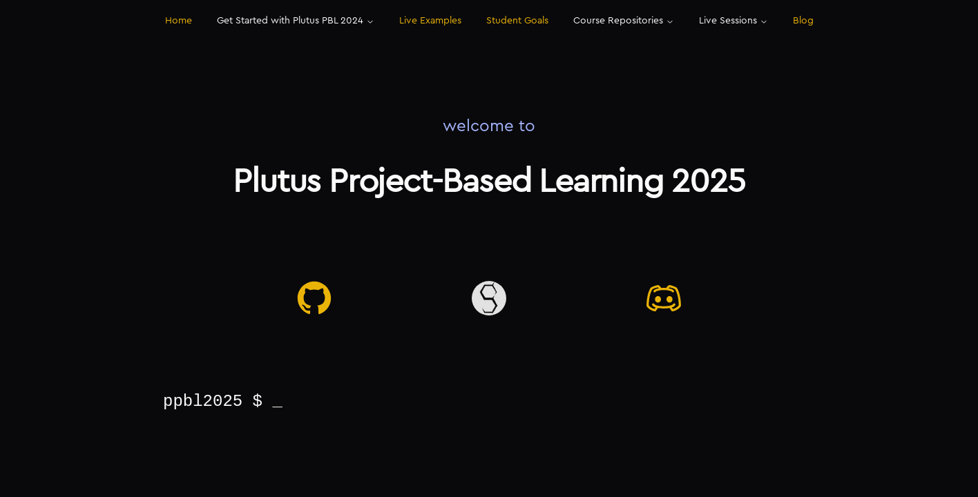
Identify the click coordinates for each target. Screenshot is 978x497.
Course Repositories (623, 21)
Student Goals (517, 21)
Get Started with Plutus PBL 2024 (295, 21)
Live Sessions (733, 21)
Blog (803, 21)
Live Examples (430, 21)
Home (178, 21)
